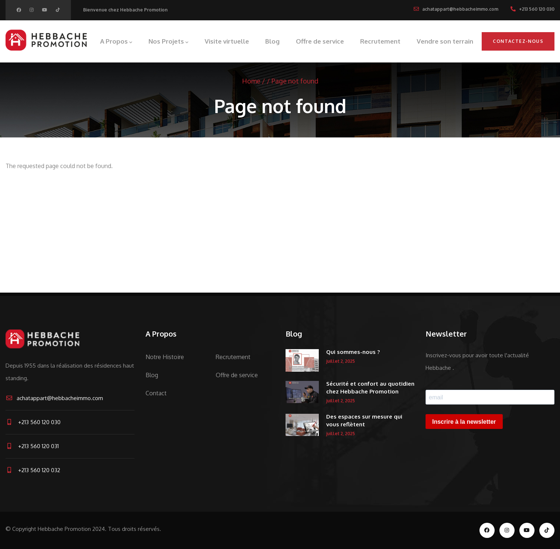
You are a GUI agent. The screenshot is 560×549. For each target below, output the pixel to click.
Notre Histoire (165, 357)
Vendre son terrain (445, 41)
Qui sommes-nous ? (353, 351)
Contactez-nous (518, 41)
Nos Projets (168, 41)
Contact (156, 393)
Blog (272, 41)
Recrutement (380, 41)
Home (251, 81)
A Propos (116, 41)
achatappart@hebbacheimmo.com (54, 398)
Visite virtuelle (227, 41)
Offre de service (320, 41)
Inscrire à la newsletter (464, 422)
